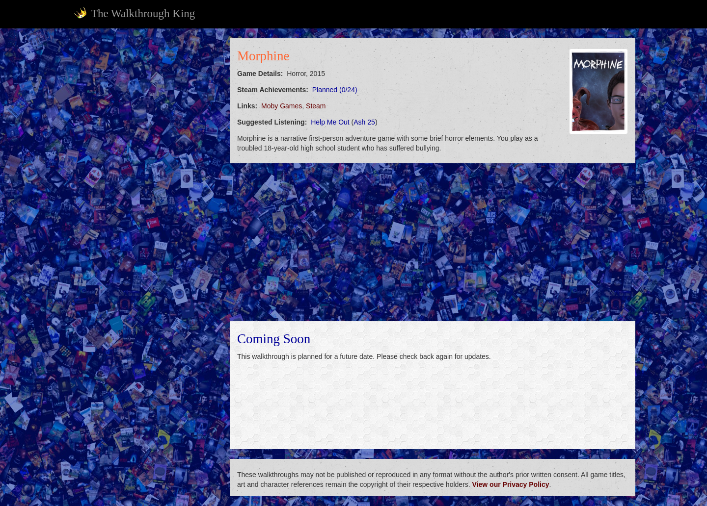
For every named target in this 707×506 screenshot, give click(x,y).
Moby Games (281, 106)
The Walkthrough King (134, 13)
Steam (316, 106)
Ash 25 (364, 122)
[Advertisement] (145, 185)
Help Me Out (330, 122)
